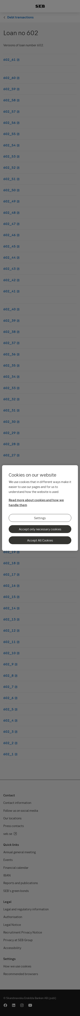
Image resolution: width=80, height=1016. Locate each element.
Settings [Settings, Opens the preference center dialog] (40, 518)
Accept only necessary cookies (40, 529)
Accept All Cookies (40, 540)
